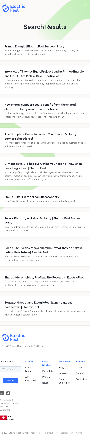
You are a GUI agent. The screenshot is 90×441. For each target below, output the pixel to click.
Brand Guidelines (64, 381)
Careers (80, 367)
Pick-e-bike (48, 371)
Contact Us (81, 379)
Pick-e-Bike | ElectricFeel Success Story (31, 197)
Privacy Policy (51, 432)
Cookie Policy (67, 432)
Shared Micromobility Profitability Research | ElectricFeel (44, 278)
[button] (85, 5)
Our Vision (81, 373)
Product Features (29, 369)
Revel (45, 382)
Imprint (79, 432)
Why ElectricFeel (31, 378)
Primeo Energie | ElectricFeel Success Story (34, 47)
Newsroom (64, 373)
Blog (61, 367)
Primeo (46, 376)
